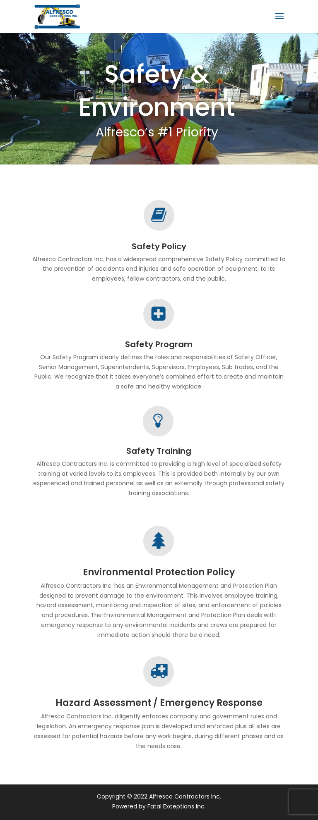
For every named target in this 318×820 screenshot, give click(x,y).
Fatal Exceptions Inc (176, 806)
